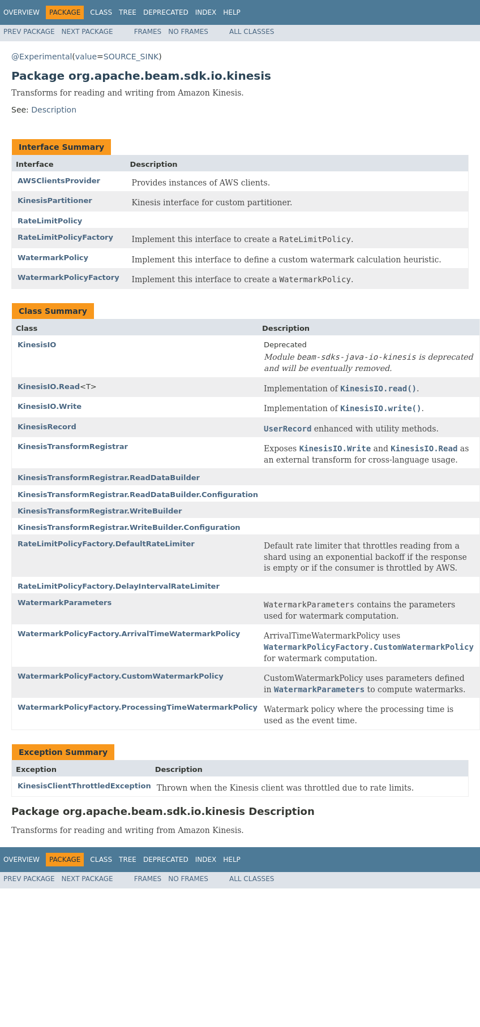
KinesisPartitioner (55, 200)
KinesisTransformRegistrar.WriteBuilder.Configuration (129, 527)
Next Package (87, 32)
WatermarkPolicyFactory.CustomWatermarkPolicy (121, 676)
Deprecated (165, 12)
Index (206, 12)
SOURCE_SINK (131, 56)
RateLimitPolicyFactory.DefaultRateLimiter (106, 544)
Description (53, 109)
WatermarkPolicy (53, 257)
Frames (148, 32)
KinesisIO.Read (49, 386)
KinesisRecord (47, 426)
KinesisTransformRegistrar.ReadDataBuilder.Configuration (138, 494)
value (86, 56)
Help (232, 12)
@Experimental (41, 56)
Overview (21, 12)
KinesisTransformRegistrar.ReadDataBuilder (109, 477)
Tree (127, 12)
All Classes (251, 32)
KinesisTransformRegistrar (73, 446)
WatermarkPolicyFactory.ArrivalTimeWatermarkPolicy (129, 633)
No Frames (188, 32)
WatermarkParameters (65, 602)
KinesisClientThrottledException (84, 786)
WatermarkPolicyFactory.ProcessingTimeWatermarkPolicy (138, 707)
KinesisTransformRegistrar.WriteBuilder (100, 511)
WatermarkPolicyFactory (68, 277)
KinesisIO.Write (50, 406)
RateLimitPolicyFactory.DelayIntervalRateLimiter (119, 586)
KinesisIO (37, 344)
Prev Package (29, 32)
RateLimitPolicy (50, 221)
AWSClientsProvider (59, 180)
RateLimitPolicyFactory (65, 237)
